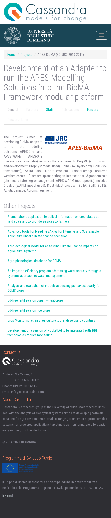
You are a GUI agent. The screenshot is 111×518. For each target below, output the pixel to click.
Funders (92, 110)
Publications (70, 110)
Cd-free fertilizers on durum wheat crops (36, 300)
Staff (49, 110)
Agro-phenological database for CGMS (34, 261)
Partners (32, 110)
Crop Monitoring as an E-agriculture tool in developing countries (51, 320)
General (13, 110)
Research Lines (18, 119)
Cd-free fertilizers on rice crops (29, 310)
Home (11, 55)
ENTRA (7, 496)
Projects (26, 55)
